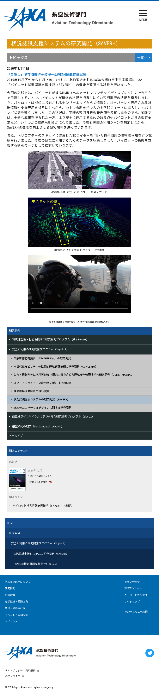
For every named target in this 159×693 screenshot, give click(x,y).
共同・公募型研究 (15, 608)
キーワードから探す (135, 595)
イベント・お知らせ (16, 614)
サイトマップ (132, 601)
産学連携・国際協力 (16, 601)
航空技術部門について (17, 581)
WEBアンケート (133, 588)
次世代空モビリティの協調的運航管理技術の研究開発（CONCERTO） (56, 366)
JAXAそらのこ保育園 (136, 611)
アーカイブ (16, 435)
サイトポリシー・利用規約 (20, 670)
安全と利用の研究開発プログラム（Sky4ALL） (39, 543)
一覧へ (142, 58)
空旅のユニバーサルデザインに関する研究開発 (43, 407)
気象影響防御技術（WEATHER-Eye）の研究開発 (42, 358)
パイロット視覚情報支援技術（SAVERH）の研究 (42, 505)
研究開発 (14, 330)
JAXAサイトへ (13, 675)
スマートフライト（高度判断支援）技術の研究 (43, 383)
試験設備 (10, 595)
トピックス (11, 621)
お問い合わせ (132, 581)
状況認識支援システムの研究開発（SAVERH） (42, 399)
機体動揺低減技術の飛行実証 (31, 391)
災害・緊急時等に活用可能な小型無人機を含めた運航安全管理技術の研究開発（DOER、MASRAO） (74, 374)
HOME (10, 523)
